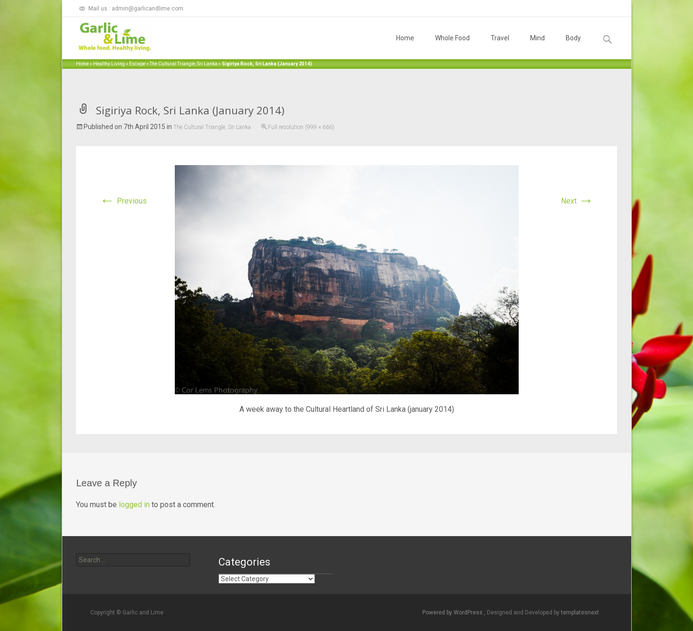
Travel (500, 46)
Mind (537, 46)
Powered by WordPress (453, 612)
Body (573, 46)
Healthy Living (109, 63)
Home (405, 46)
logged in (134, 504)
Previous (123, 200)
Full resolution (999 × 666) (301, 127)
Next (577, 200)
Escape (137, 63)
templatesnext (580, 612)
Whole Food (452, 46)
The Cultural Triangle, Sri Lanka (184, 63)
